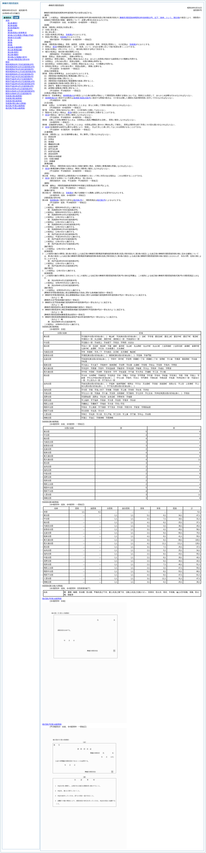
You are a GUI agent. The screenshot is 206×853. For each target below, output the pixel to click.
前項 (54, 47)
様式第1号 (77, 200)
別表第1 (69, 34)
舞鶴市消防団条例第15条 (150, 17)
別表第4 (69, 193)
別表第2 (63, 37)
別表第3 (133, 44)
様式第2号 (101, 200)
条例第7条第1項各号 (82, 98)
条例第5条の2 (69, 95)
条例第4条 (54, 200)
